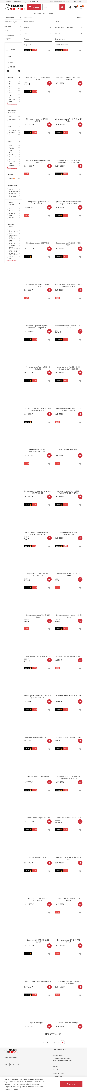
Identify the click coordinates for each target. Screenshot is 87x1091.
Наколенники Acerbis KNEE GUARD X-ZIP (68, 327)
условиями (21, 1084)
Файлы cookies (58, 1055)
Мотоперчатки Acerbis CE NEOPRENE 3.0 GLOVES (38, 451)
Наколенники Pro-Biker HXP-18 (38, 656)
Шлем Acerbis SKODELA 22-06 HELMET (37, 285)
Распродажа (9, 35)
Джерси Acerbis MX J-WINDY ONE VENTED (68, 244)
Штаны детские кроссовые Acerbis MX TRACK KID (37, 492)
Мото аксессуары (11, 22)
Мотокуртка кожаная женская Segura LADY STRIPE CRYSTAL (68, 161)
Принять (71, 1084)
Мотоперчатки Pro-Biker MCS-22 (37, 737)
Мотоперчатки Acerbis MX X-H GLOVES (38, 368)
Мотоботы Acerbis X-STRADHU (37, 243)
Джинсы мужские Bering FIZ (68, 1022)
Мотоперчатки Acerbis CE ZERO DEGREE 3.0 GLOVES (68, 409)
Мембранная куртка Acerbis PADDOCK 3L (38, 202)
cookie (20, 1079)
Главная (37, 13)
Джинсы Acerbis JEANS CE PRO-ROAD (69, 941)
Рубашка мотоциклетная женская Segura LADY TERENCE (69, 202)
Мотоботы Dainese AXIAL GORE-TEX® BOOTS (68, 79)
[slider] (8, 71)
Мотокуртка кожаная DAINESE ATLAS (37, 120)
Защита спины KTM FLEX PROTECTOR (37, 899)
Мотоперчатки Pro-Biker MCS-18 (68, 696)
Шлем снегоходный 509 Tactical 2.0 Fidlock (68, 120)
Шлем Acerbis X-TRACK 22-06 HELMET (38, 941)
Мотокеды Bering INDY (38, 857)
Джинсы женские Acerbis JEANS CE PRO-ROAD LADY (68, 285)
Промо (8, 39)
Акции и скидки (29, 2)
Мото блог (17, 2)
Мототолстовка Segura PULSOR (38, 818)
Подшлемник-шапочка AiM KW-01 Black (69, 616)
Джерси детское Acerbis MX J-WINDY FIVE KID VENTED (68, 492)
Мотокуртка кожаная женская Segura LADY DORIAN (68, 777)
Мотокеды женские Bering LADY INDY (68, 858)
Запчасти (8, 26)
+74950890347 (77, 2)
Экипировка (9, 17)
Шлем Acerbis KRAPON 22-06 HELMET (69, 899)
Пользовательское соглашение (59, 1051)
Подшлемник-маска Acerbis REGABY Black (37, 575)
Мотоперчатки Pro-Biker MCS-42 (68, 737)
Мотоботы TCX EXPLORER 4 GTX (69, 818)
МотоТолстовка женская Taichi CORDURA (38, 161)
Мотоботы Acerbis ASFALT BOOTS (38, 981)
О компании (41, 2)
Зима (6, 30)
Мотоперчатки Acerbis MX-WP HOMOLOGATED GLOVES (68, 368)
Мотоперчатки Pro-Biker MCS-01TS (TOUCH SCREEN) (37, 697)
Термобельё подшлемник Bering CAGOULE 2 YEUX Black (37, 533)
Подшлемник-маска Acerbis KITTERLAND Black (68, 533)
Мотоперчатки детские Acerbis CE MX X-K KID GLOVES (37, 409)
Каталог (8, 2)
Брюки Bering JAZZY (37, 1022)
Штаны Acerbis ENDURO (68, 450)
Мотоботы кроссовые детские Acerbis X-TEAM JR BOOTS (37, 327)
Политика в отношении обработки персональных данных (62, 1061)
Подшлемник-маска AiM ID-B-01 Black (37, 616)
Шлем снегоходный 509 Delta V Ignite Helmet (69, 982)
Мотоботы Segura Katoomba (38, 776)
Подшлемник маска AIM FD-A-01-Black (68, 575)
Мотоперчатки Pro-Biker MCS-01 (68, 656)
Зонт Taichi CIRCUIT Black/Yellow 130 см (37, 79)
